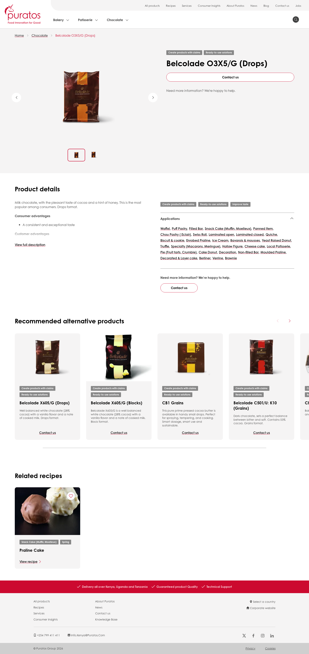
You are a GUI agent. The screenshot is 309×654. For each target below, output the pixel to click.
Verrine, (218, 258)
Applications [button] (170, 218)
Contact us (282, 5)
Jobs (298, 5)
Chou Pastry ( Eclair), (176, 234)
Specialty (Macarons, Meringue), (196, 246)
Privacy (250, 648)
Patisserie (85, 20)
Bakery (58, 20)
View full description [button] (30, 244)
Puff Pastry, (180, 228)
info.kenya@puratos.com (86, 635)
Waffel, (165, 228)
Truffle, (165, 246)
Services (187, 5)
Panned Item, (263, 228)
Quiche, (272, 234)
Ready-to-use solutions (219, 52)
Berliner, (205, 258)
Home (19, 35)
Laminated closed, (250, 234)
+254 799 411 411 (47, 635)
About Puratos (235, 5)
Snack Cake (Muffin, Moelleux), (228, 228)
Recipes (171, 5)
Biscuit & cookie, (172, 240)
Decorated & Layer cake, (179, 258)
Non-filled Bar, (248, 252)
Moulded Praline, (274, 252)
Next (153, 97)
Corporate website (260, 608)
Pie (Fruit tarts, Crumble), (178, 252)
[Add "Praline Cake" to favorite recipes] (71, 496)
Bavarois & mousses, (245, 240)
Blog (266, 5)
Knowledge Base (106, 619)
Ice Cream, (220, 240)
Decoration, (228, 252)
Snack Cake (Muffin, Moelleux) (39, 542)
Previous (16, 97)
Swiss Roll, (200, 234)
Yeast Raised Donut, (277, 240)
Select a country (262, 602)
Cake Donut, (208, 252)
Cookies (270, 648)
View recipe (28, 561)
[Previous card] (278, 321)
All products (152, 5)
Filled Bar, (196, 228)
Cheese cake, (255, 246)
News (253, 5)
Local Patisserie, (279, 246)
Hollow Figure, (232, 246)
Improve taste (240, 204)
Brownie (231, 258)
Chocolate (115, 20)
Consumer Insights (209, 5)
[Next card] (289, 321)
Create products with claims (184, 52)
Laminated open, (222, 234)
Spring (65, 542)
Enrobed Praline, (198, 240)
